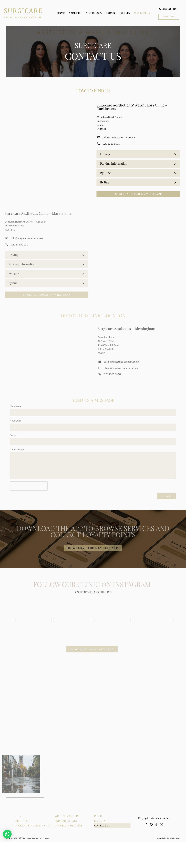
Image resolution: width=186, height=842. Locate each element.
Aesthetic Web (173, 838)
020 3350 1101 (112, 143)
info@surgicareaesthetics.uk (120, 137)
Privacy (45, 838)
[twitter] (161, 824)
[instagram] (151, 824)
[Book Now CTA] (168, 17)
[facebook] (146, 824)
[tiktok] (156, 824)
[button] (139, 154)
